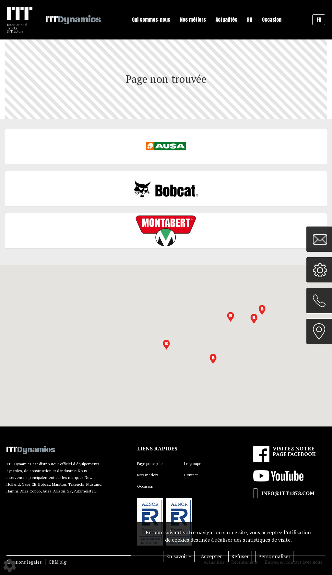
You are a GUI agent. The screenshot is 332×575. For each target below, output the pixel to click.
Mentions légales (24, 562)
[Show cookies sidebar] (9, 565)
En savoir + (179, 556)
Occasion (271, 19)
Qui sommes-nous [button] (151, 19)
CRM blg (57, 562)
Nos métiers (148, 474)
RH (249, 19)
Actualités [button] (226, 19)
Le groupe (192, 463)
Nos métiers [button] (193, 19)
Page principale (150, 463)
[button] (230, 317)
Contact (191, 474)
